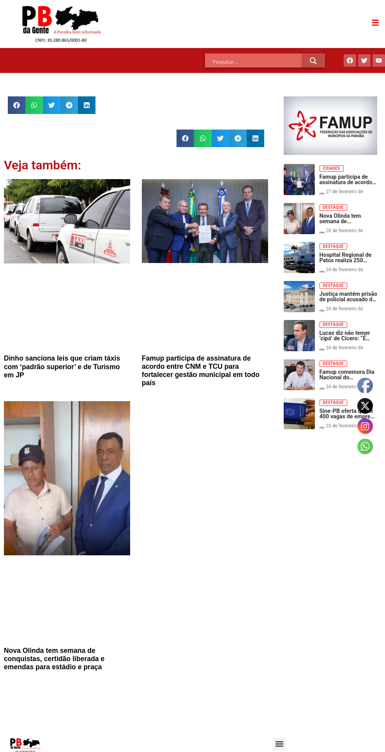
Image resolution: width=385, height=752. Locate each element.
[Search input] (257, 62)
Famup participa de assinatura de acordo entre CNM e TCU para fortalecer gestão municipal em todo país (201, 370)
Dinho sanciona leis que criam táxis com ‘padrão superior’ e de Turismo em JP (62, 366)
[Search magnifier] (313, 60)
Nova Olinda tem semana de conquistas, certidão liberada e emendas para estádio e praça (54, 659)
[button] (16, 105)
